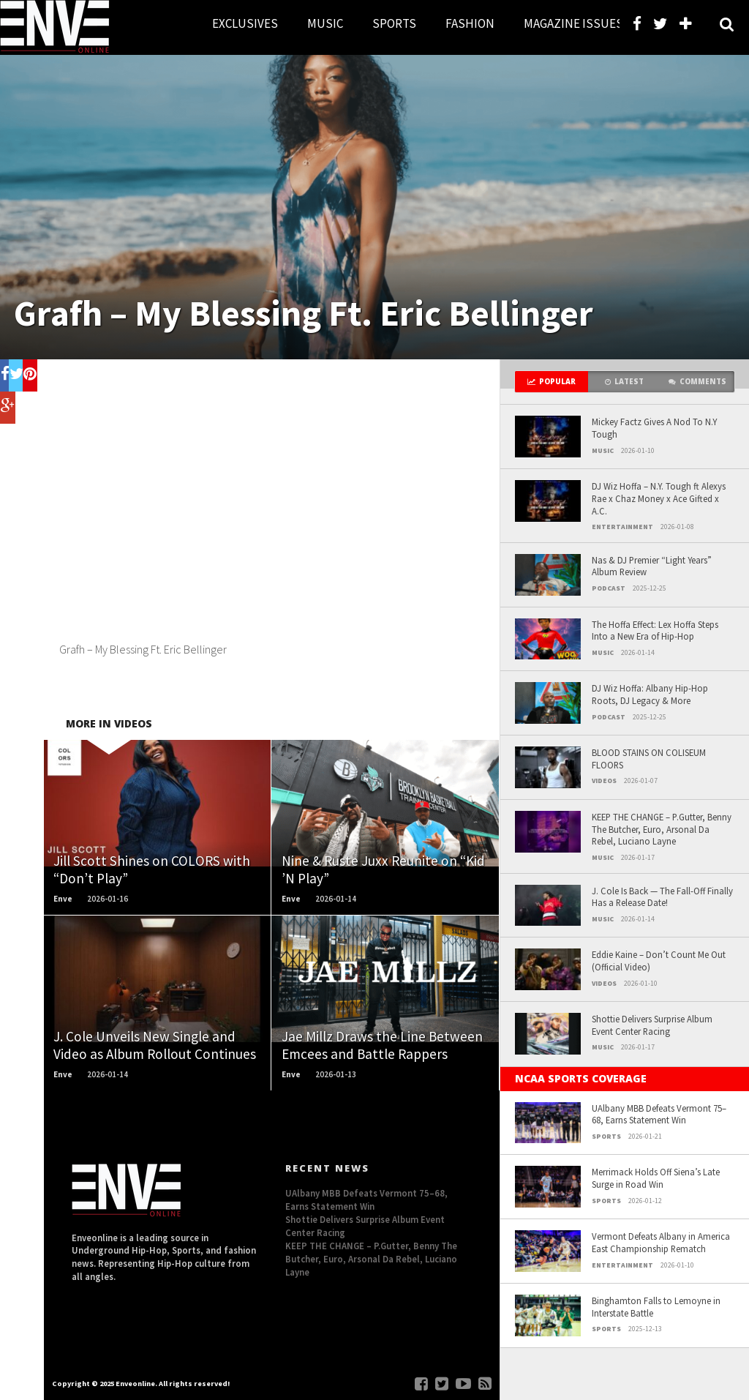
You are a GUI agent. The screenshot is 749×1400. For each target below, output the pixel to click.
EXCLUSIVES (245, 23)
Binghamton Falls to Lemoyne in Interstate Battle (656, 1307)
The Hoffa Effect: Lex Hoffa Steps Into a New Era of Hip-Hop (655, 630)
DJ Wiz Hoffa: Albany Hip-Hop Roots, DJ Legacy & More (650, 694)
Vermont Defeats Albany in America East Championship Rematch (661, 1242)
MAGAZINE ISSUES (573, 23)
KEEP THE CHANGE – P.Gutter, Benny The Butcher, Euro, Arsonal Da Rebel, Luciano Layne (661, 829)
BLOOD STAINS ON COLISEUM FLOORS (649, 758)
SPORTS (394, 23)
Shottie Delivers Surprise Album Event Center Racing (652, 1025)
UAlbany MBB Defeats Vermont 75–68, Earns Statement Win (659, 1114)
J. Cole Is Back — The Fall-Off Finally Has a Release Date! (662, 897)
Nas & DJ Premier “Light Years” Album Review (652, 566)
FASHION (469, 23)
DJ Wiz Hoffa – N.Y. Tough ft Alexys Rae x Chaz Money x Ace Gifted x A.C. (659, 498)
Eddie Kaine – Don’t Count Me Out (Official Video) (659, 960)
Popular (551, 381)
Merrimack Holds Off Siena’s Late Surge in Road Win (656, 1178)
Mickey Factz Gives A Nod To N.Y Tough (654, 428)
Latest (624, 381)
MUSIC (325, 23)
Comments (697, 381)
